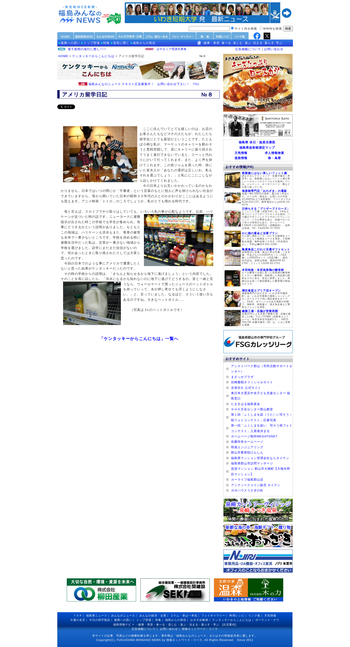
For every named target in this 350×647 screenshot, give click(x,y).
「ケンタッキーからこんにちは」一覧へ (138, 338)
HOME (63, 56)
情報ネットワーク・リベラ (200, 629)
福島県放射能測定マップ (257, 147)
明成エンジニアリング (247, 447)
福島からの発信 (144, 43)
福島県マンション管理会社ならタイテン (260, 458)
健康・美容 (212, 43)
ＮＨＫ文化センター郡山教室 (252, 409)
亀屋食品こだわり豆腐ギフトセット (266, 249)
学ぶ (279, 43)
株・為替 (274, 158)
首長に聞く (121, 43)
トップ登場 (92, 43)
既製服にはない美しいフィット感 (264, 173)
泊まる (258, 43)
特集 (106, 43)
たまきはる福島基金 (245, 404)
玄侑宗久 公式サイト (246, 387)
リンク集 (254, 615)
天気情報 (240, 153)
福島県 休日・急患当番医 (257, 142)
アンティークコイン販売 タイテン (256, 485)
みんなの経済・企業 (152, 615)
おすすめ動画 (199, 620)
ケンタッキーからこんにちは (93, 56)
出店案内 (229, 624)
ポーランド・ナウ (267, 620)
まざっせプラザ (242, 377)
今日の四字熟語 (99, 620)
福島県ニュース (96, 615)
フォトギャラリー (213, 615)
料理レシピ (236, 615)
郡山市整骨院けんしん (247, 452)
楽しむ (238, 43)
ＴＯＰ (77, 615)
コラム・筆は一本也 (183, 615)
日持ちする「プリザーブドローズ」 (266, 208)
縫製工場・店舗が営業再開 (260, 311)
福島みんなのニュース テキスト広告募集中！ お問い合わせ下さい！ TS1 (143, 84)
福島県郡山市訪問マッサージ (252, 463)
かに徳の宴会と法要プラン (260, 233)
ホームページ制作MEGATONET (254, 436)
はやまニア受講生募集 (172, 49)
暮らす (269, 43)
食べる (226, 43)
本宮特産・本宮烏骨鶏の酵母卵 (263, 270)
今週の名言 (77, 620)
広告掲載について (248, 49)
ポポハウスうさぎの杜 (247, 490)
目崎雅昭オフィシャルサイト (252, 382)
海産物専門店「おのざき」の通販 (264, 191)
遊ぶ (248, 43)
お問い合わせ (273, 49)
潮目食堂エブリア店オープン (261, 290)
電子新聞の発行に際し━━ (87, 49)
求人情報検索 (274, 153)
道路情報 (240, 158)
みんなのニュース (123, 615)
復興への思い (70, 43)
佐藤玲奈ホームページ (247, 441)
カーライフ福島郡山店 (247, 479)
